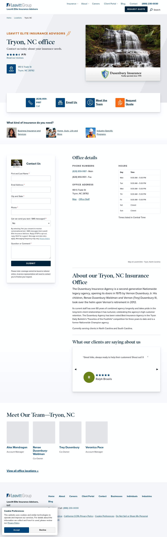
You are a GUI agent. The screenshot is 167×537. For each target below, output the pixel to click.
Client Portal (88, 496)
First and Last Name (20, 173)
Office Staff (84, 199)
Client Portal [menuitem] (110, 3)
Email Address (18, 185)
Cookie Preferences (104, 516)
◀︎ (76, 369)
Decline (42, 530)
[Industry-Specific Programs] (103, 133)
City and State (17, 196)
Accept (16, 530)
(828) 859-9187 (79, 171)
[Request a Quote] (128, 102)
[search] (155, 9)
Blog (50, 501)
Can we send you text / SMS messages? (29, 219)
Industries (147, 496)
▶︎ (158, 369)
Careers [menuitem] (96, 3)
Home (9, 18)
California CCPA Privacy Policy (78, 516)
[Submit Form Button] (31, 263)
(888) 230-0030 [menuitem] (150, 3)
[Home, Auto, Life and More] (63, 133)
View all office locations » (22, 471)
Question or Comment (21, 243)
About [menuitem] (84, 3)
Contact (102, 496)
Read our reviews (15, 58)
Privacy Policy (13, 523)
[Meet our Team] (98, 102)
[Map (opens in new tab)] (44, 68)
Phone (14, 207)
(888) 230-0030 (71, 508)
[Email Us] (68, 102)
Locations (18, 18)
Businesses (116, 496)
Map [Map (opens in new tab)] (74, 199)
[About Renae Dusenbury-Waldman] (44, 446)
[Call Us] (39, 102)
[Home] (19, 495)
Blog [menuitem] (123, 3)
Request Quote (136, 9)
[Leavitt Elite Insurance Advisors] (19, 5)
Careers (73, 496)
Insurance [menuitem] (71, 3)
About (62, 496)
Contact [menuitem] (133, 3)
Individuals (132, 496)
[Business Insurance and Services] (24, 133)
